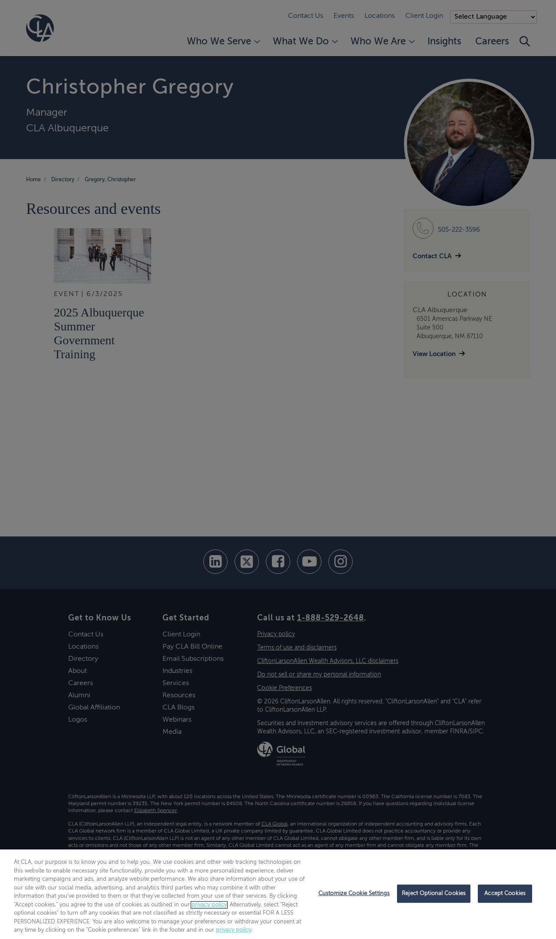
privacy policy (209, 905)
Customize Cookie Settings (354, 893)
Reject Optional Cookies (434, 893)
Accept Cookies (505, 893)
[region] (278, 894)
